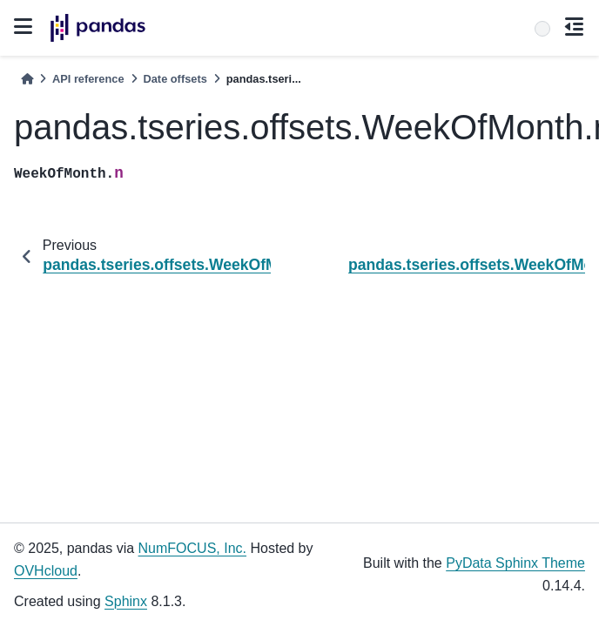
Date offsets (175, 78)
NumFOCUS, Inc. (192, 548)
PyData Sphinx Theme (515, 563)
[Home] (27, 79)
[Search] (542, 29)
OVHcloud (45, 570)
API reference (88, 78)
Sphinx (125, 601)
